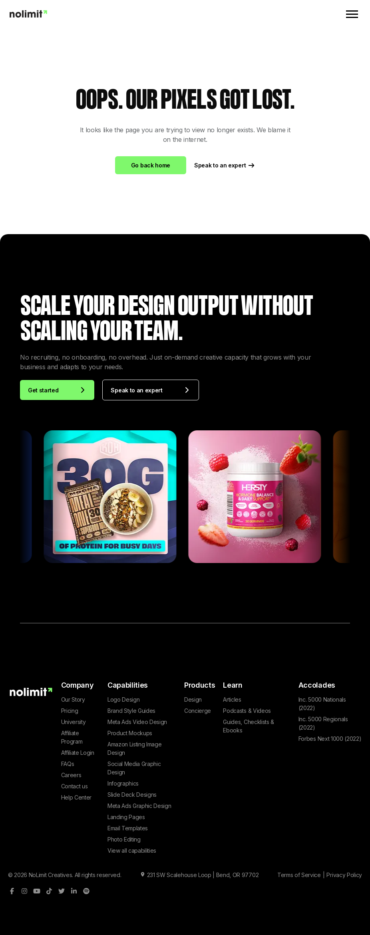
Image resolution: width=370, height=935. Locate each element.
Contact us (74, 786)
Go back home (150, 165)
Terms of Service (299, 874)
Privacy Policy (344, 874)
